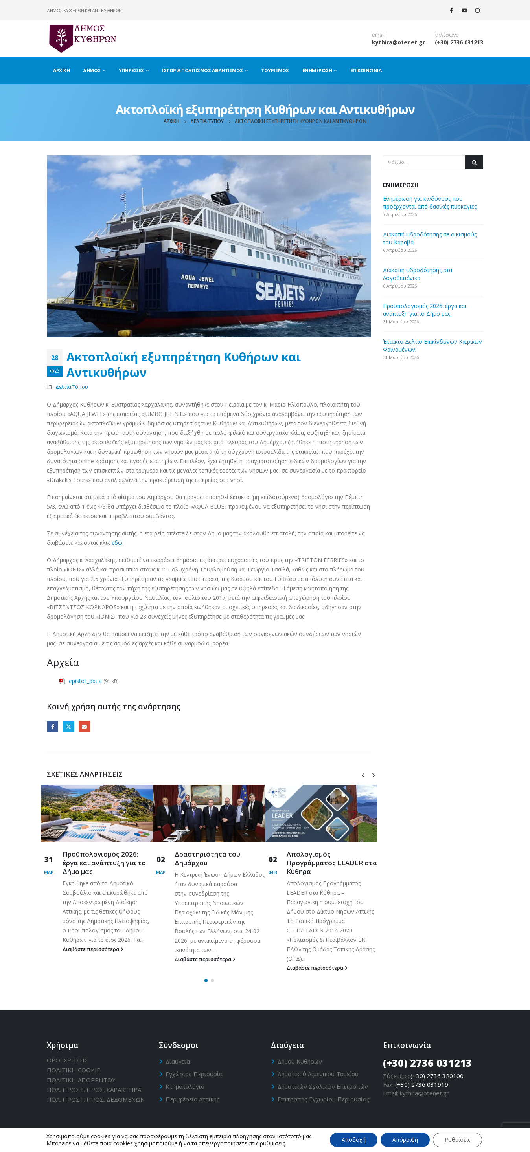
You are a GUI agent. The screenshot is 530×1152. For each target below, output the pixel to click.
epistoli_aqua (85, 681)
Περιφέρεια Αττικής (193, 1099)
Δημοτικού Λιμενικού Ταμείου (318, 1074)
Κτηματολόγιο (185, 1086)
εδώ (117, 542)
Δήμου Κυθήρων (300, 1061)
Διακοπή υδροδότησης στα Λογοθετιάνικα (417, 274)
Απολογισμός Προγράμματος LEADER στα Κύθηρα (332, 863)
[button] (206, 980)
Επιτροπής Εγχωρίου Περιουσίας (324, 1099)
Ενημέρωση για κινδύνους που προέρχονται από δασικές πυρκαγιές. (430, 202)
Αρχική (61, 70)
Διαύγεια (178, 1061)
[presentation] (362, 774)
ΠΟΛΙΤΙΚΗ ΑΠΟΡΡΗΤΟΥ (81, 1080)
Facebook (52, 726)
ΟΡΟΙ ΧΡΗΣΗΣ (67, 1060)
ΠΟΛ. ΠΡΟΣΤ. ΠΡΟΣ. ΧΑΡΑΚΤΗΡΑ (94, 1089)
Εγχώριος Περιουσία (194, 1074)
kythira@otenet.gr (398, 42)
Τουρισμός (275, 70)
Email (84, 726)
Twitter (68, 726)
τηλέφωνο (447, 34)
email (378, 34)
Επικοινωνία (366, 70)
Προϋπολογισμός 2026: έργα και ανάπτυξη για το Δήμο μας (104, 863)
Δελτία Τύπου (71, 387)
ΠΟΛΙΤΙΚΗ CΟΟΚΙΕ (73, 1070)
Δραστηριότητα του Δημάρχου (207, 858)
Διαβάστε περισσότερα (93, 949)
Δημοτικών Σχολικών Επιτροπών (323, 1086)
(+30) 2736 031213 (459, 42)
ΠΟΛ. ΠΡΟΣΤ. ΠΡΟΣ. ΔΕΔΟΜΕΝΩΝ (96, 1099)
